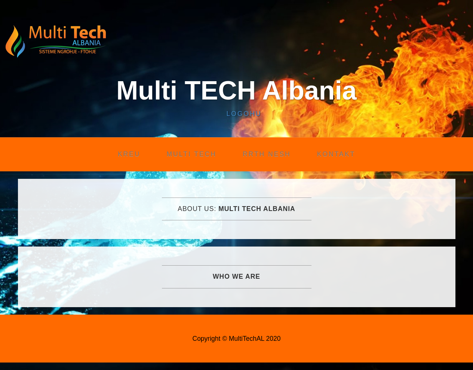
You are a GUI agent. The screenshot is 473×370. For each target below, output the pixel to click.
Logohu (244, 113)
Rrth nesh (267, 154)
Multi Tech (191, 154)
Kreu (129, 154)
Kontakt (336, 154)
